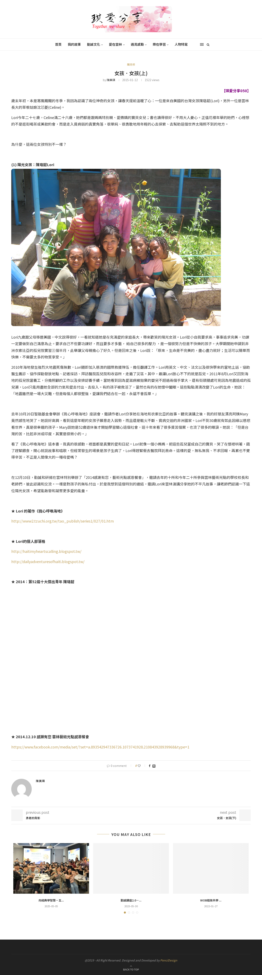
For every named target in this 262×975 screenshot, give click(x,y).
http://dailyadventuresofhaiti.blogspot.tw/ (48, 561)
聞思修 (131, 64)
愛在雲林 (115, 44)
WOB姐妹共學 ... (210, 900)
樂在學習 (159, 44)
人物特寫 (181, 44)
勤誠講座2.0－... (131, 900)
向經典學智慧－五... (51, 900)
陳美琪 (111, 80)
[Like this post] (142, 766)
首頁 (58, 44)
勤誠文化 (93, 44)
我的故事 (74, 44)
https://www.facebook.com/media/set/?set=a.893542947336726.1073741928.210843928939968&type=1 (100, 746)
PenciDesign (168, 960)
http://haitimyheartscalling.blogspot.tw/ (46, 551)
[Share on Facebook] (149, 766)
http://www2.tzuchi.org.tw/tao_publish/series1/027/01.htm (62, 521)
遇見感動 (137, 44)
